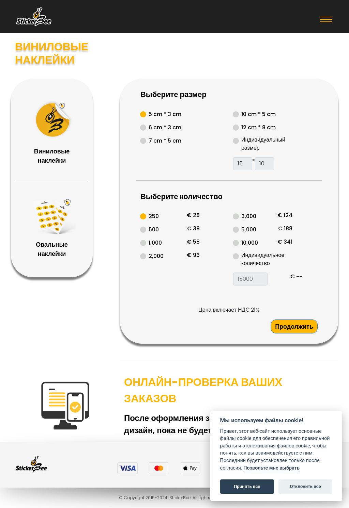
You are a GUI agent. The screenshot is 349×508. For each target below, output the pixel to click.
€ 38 (193, 228)
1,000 (155, 243)
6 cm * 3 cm (165, 127)
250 (154, 216)
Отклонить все (305, 486)
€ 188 (285, 228)
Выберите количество (181, 196)
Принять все (247, 486)
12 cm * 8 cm (258, 127)
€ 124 (284, 215)
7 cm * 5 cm (165, 141)
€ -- (296, 276)
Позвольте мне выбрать (271, 468)
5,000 (248, 229)
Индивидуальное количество (262, 259)
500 (154, 229)
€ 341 (284, 242)
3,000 (248, 216)
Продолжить (294, 326)
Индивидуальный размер (263, 144)
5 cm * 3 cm (165, 114)
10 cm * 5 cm (258, 114)
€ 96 (193, 255)
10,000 (249, 243)
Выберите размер (173, 94)
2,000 (156, 256)
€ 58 (193, 242)
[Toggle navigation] (326, 19)
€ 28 (193, 215)
